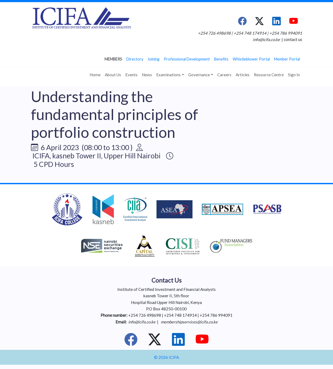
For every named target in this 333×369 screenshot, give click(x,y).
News (147, 74)
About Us (113, 74)
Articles (243, 74)
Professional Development (187, 59)
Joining (153, 59)
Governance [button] (199, 74)
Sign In (294, 74)
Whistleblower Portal (251, 59)
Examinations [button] (168, 74)
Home (95, 74)
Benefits (221, 59)
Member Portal (287, 59)
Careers (224, 74)
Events (131, 74)
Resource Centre (269, 74)
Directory (134, 59)
